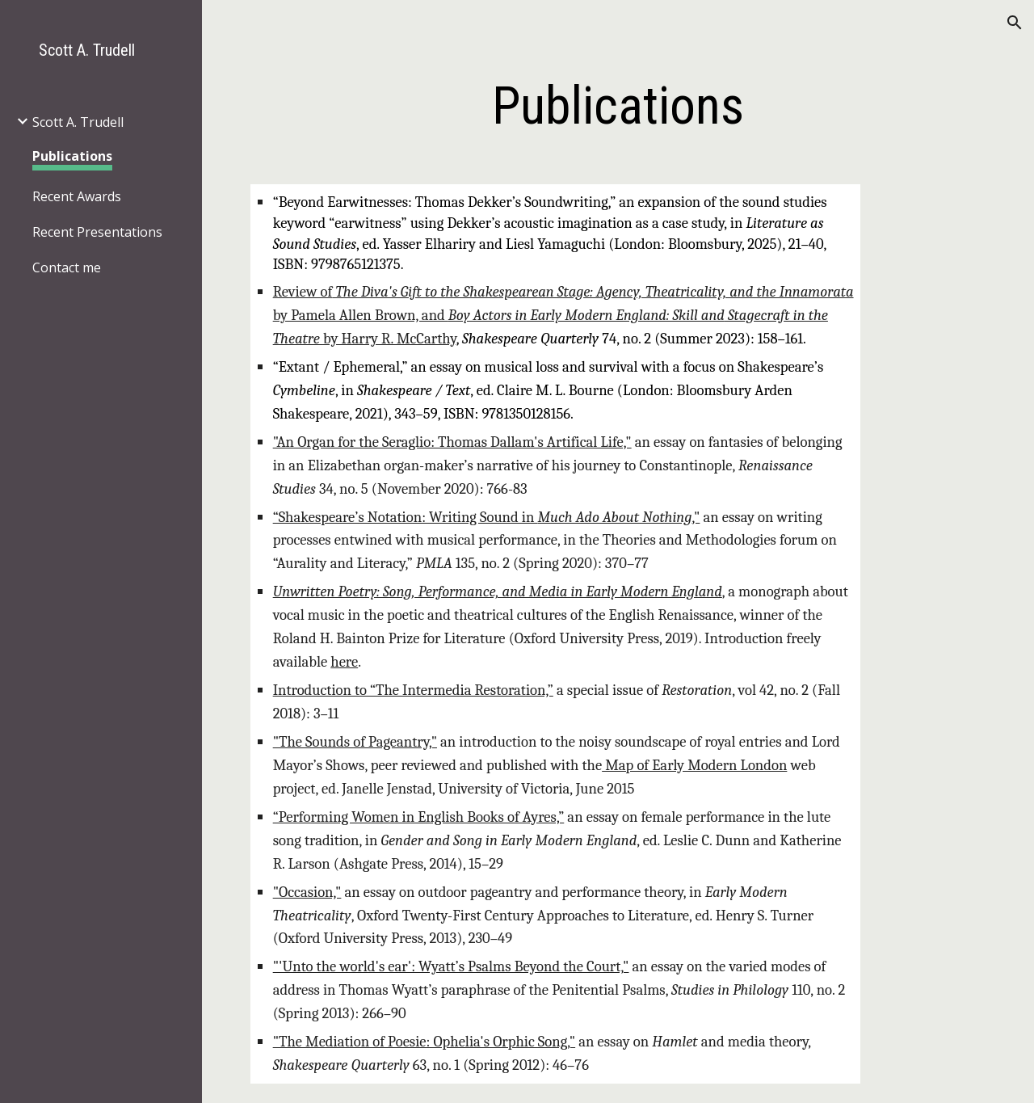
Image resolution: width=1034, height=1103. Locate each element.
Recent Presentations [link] (97, 232)
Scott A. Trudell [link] (78, 122)
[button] (1014, 22)
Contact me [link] (66, 267)
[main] (618, 106)
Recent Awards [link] (76, 196)
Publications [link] (72, 156)
